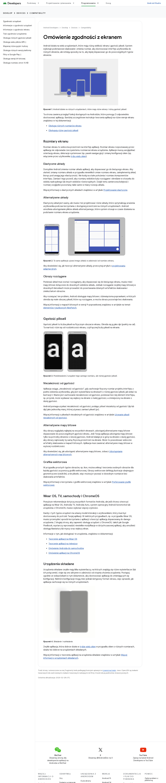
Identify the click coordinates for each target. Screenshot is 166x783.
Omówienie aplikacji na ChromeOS (64, 553)
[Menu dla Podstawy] (39, 3)
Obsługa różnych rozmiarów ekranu (65, 126)
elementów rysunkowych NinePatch (60, 308)
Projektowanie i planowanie (58, 3)
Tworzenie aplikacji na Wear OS (63, 539)
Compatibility (38, 13)
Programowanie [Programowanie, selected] (88, 3)
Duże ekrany (86, 781)
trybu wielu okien (78, 156)
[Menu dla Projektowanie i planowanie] (74, 3)
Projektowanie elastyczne (115, 190)
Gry (61, 778)
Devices (21, 13)
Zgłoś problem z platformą (151, 779)
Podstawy (31, 3)
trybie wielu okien (88, 646)
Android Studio (154, 3)
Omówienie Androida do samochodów (66, 548)
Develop (7, 13)
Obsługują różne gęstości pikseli (63, 130)
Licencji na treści (109, 670)
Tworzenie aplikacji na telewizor (63, 543)
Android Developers (50, 28)
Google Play (111, 3)
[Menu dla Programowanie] (99, 3)
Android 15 (106, 778)
